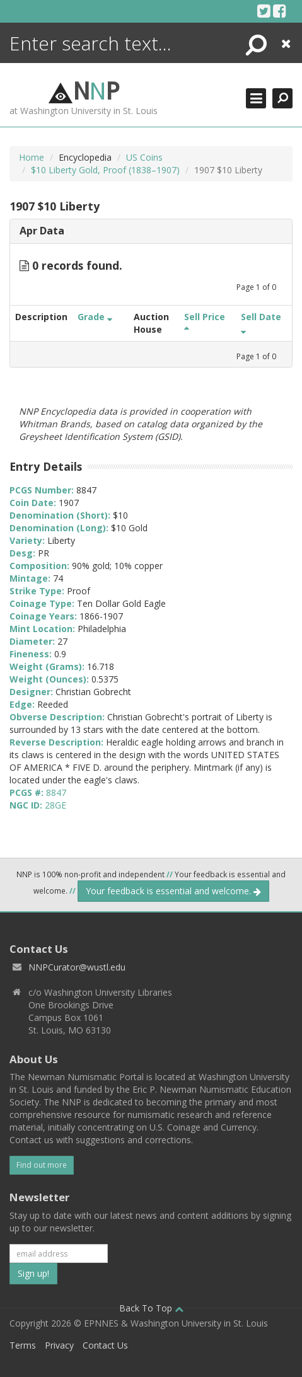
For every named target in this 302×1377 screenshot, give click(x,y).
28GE (55, 805)
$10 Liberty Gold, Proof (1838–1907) (105, 170)
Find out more (41, 1165)
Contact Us (105, 1345)
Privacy (59, 1345)
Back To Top (151, 1308)
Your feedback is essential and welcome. (173, 891)
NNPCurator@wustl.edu (76, 967)
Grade (95, 317)
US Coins (144, 157)
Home (31, 157)
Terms (22, 1345)
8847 (56, 792)
